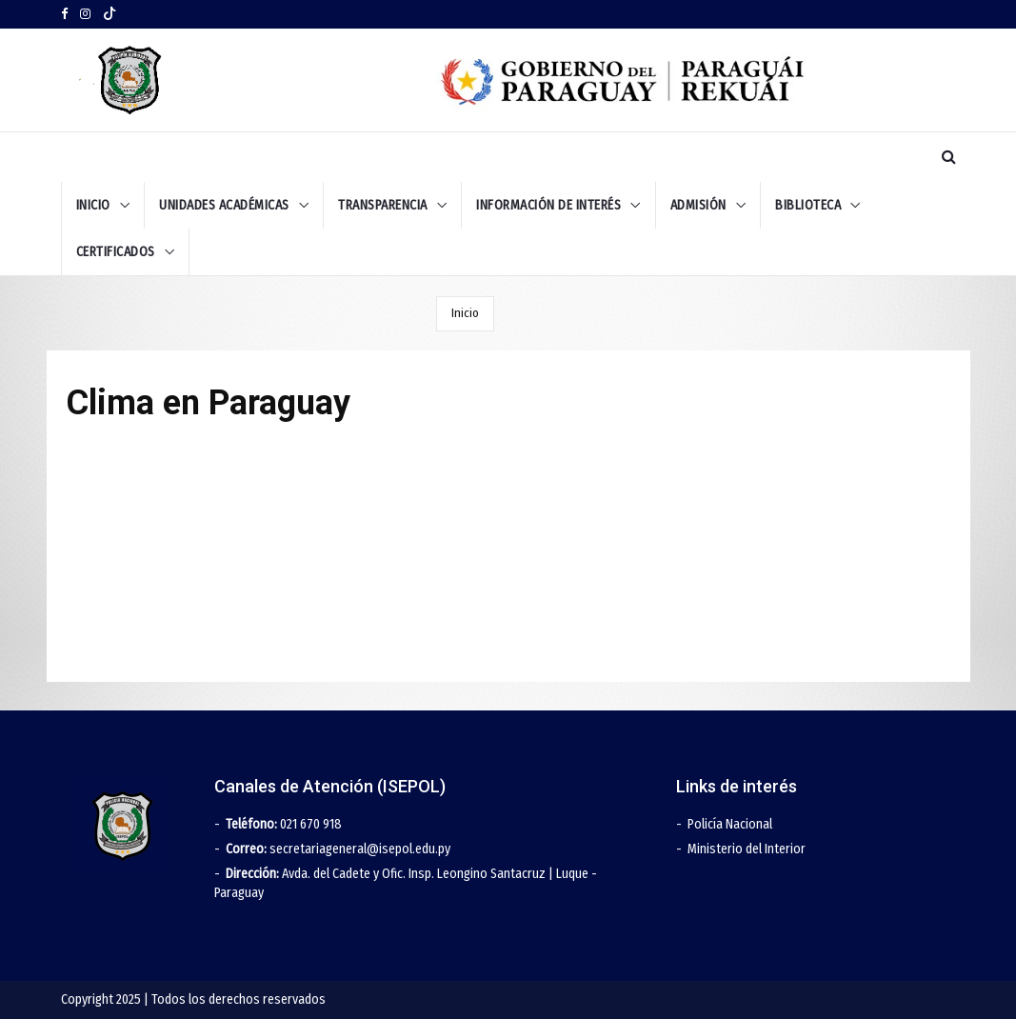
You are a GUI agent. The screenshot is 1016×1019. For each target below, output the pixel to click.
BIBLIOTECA (808, 205)
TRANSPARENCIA (383, 205)
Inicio (465, 313)
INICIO (93, 205)
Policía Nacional (729, 824)
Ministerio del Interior (746, 849)
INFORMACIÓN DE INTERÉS (548, 205)
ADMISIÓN (698, 205)
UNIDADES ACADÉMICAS (224, 205)
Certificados (115, 252)
